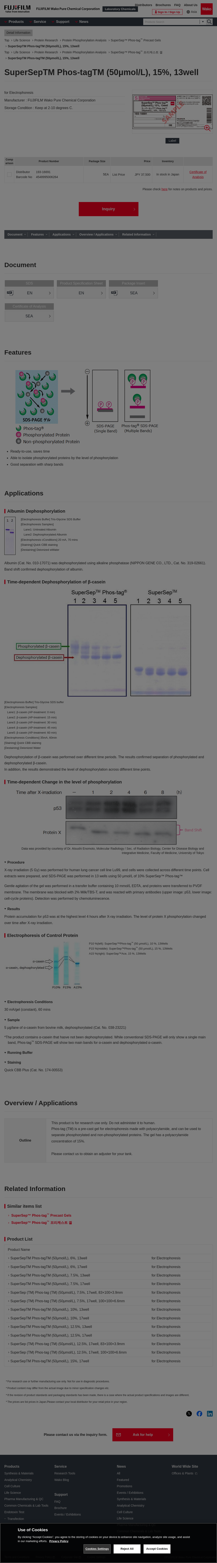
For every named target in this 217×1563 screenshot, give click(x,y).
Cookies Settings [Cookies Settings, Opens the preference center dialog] (97, 1548)
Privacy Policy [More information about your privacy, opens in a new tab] (58, 1541)
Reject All (126, 1548)
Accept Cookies (157, 1548)
